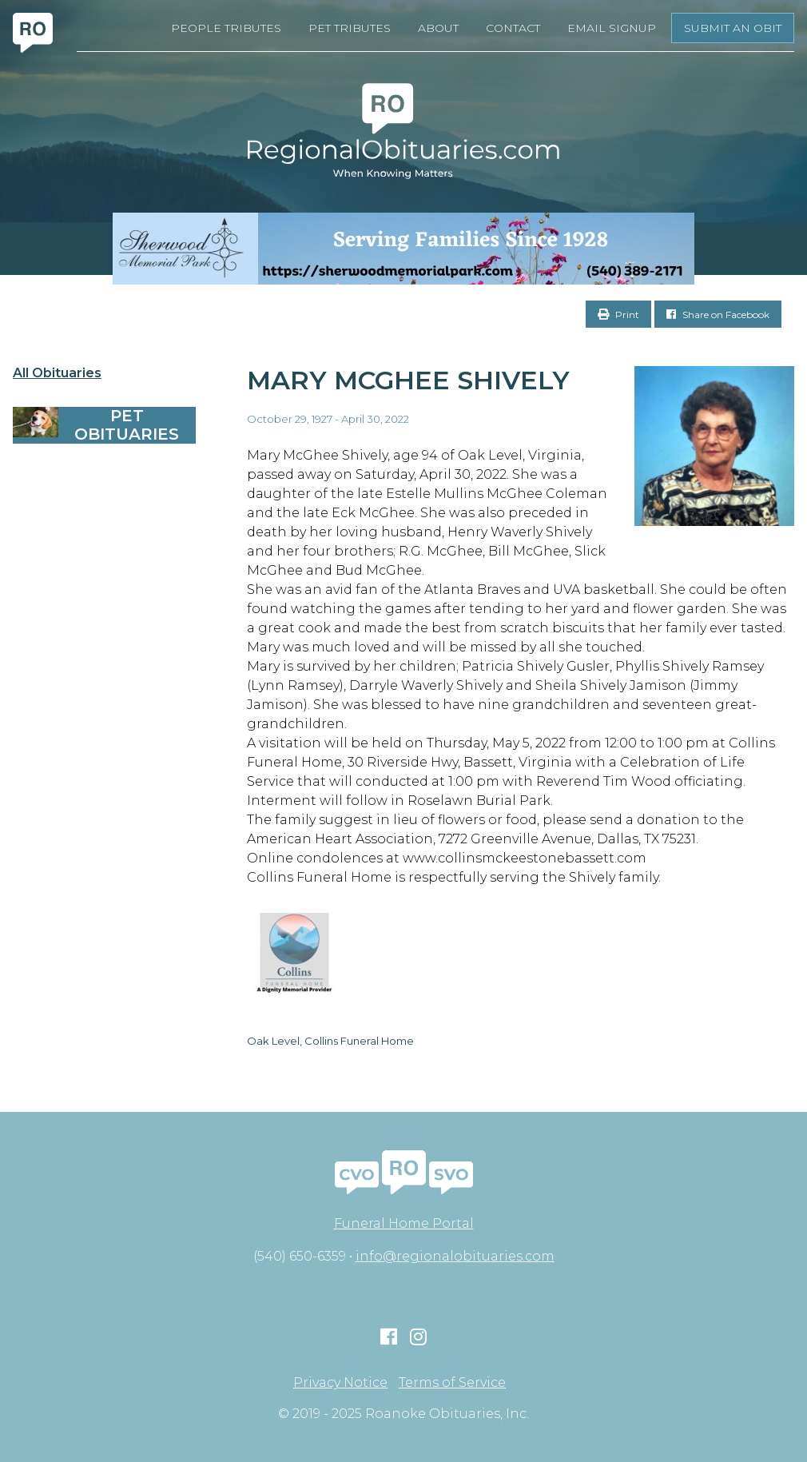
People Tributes (226, 28)
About (438, 28)
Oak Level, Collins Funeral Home (330, 1040)
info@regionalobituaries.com (455, 1256)
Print (618, 315)
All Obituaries (57, 373)
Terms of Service (452, 1383)
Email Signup (611, 28)
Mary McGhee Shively (408, 380)
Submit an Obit (732, 28)
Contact (513, 28)
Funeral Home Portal (404, 1223)
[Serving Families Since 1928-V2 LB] (403, 249)
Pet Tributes (349, 28)
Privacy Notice (340, 1383)
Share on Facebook (717, 315)
